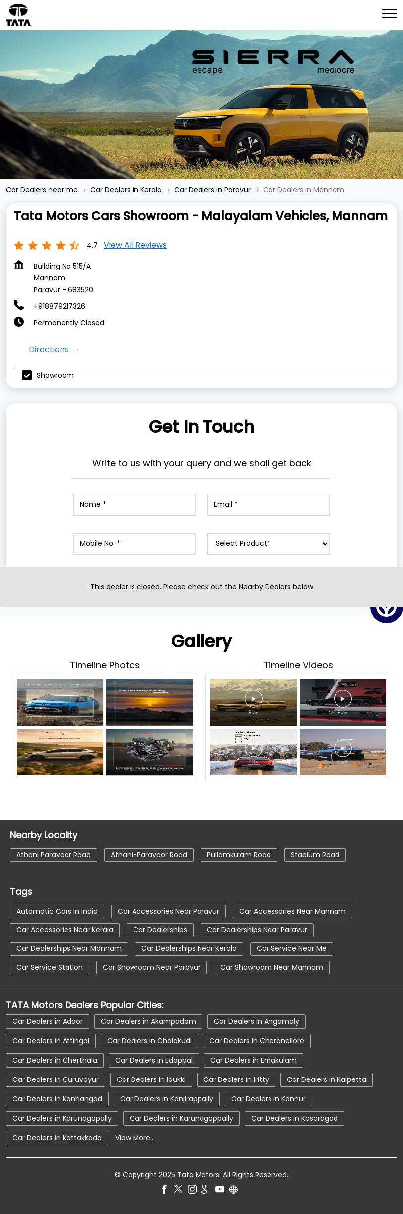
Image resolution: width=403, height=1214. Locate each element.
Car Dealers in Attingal (50, 1041)
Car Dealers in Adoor (47, 1021)
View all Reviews (135, 245)
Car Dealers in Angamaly (256, 1021)
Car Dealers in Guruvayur (55, 1079)
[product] (268, 544)
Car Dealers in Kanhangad (57, 1099)
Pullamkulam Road (239, 855)
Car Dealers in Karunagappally (181, 1118)
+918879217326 (59, 306)
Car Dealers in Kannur (268, 1099)
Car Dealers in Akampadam (148, 1021)
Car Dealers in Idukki (151, 1079)
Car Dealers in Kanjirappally (166, 1099)
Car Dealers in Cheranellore (256, 1041)
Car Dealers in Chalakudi (149, 1041)
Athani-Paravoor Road (149, 855)
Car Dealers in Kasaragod (294, 1118)
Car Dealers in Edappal (154, 1060)
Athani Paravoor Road (53, 855)
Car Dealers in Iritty (236, 1079)
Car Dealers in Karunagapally (62, 1118)
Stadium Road (315, 855)
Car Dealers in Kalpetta (326, 1079)
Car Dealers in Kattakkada (57, 1138)
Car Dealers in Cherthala (54, 1060)
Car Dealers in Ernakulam (253, 1060)
